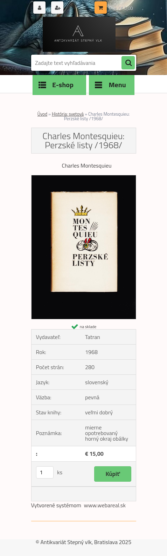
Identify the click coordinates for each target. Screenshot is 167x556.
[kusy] (45, 472)
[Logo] (79, 34)
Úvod (42, 113)
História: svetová (68, 113)
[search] (128, 63)
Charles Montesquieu (86, 165)
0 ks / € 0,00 (121, 8)
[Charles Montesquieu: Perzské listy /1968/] (84, 178)
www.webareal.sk (105, 505)
